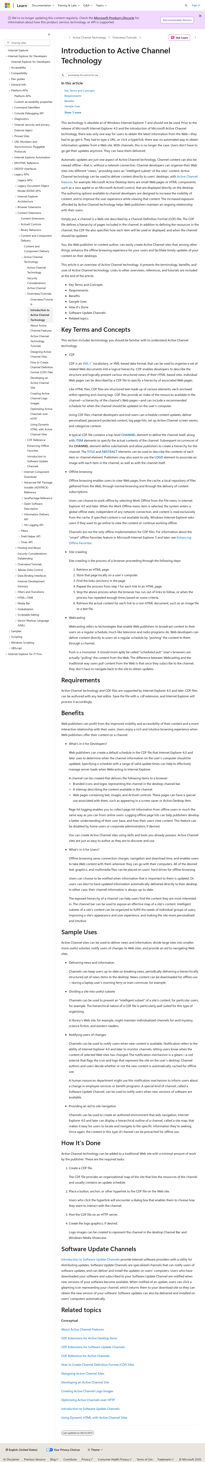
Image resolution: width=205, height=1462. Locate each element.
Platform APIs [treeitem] (22, 96)
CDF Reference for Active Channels (85, 1356)
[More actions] (195, 37)
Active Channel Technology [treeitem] (36, 270)
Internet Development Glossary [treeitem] (31, 583)
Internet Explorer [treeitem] (18, 50)
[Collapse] (49, 34)
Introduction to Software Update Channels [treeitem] (37, 461)
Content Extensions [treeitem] (32, 218)
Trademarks (164, 1459)
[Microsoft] (7, 5)
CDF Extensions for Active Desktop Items (89, 1338)
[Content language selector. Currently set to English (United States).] (21, 1450)
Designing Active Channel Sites (82, 1373)
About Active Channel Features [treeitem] (41, 328)
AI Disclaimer (11, 1459)
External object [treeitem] (23, 130)
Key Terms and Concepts (79, 90)
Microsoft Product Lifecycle (114, 18)
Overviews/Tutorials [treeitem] (41, 301)
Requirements (72, 96)
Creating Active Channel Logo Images (87, 1391)
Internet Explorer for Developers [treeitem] (30, 62)
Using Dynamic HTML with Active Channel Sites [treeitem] (41, 429)
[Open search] (186, 5)
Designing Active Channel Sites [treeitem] (40, 354)
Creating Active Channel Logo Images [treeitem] (39, 398)
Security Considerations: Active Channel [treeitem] (36, 283)
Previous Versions (34, 1459)
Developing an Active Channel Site (85, 1382)
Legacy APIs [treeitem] (25, 180)
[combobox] (27, 43)
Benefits (69, 101)
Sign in (196, 5)
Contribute (70, 1459)
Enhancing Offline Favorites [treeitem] (38, 448)
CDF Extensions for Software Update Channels (93, 1347)
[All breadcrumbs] (64, 37)
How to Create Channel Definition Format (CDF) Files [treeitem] (41, 367)
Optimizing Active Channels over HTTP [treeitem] (41, 414)
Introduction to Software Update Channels (90, 1259)
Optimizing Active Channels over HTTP (88, 1400)
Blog (53, 1459)
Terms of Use (145, 1459)
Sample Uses (72, 106)
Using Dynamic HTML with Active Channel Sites (94, 1417)
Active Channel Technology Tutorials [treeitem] (39, 341)
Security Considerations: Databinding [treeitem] (32, 556)
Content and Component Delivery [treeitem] (36, 248)
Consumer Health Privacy (113, 1459)
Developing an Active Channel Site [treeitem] (39, 382)
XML (86, 363)
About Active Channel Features (82, 1329)
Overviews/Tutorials (125, 37)
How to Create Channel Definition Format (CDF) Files (97, 1364)
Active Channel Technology (89, 37)
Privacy (85, 1459)
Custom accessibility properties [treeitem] (33, 102)
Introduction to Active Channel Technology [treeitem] (39, 315)
